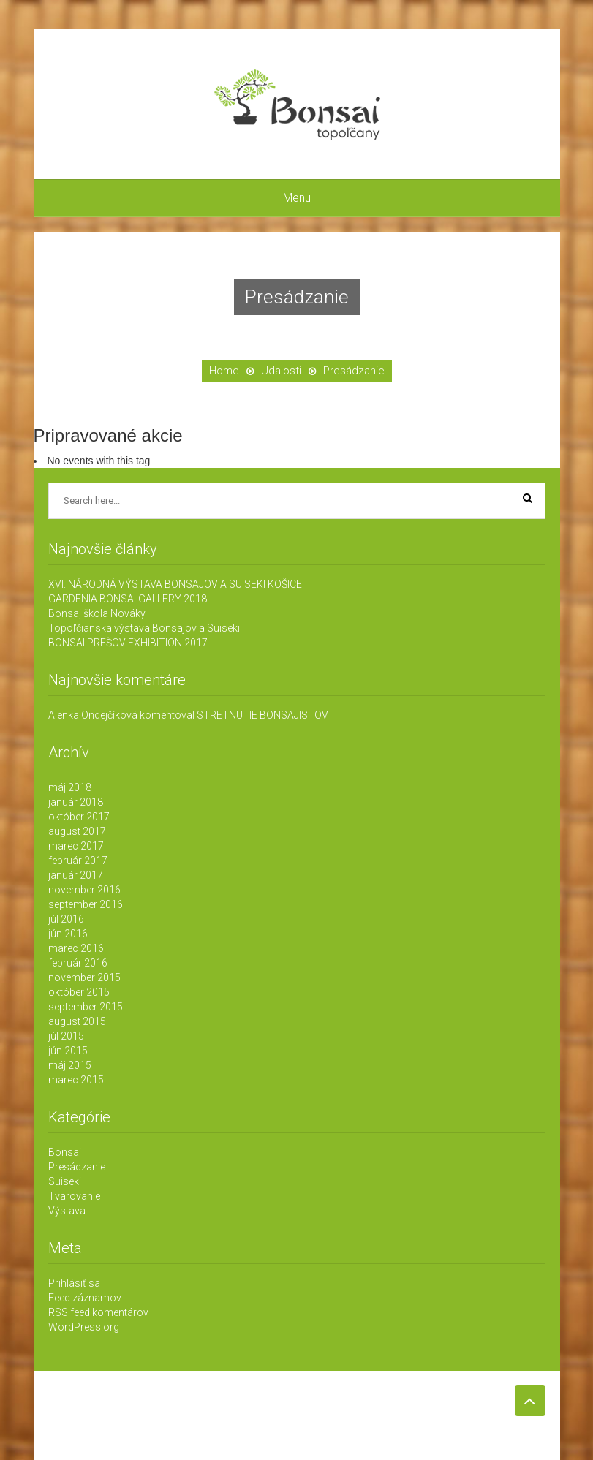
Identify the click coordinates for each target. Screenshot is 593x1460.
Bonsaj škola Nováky (97, 613)
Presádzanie (76, 1167)
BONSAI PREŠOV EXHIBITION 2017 (128, 642)
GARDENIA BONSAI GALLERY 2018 (127, 599)
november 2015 (84, 977)
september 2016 (85, 904)
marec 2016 (76, 948)
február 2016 (77, 963)
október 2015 (79, 992)
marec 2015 (76, 1080)
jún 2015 (68, 1050)
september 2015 (85, 1007)
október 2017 (79, 816)
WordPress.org (83, 1327)
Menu (297, 198)
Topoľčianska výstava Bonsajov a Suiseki (144, 628)
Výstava (67, 1211)
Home (224, 370)
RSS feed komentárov (98, 1312)
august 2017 (77, 831)
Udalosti (281, 370)
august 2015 (77, 1021)
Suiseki (64, 1181)
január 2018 (75, 802)
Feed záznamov (84, 1298)
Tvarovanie (74, 1196)
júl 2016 (66, 919)
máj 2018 (69, 787)
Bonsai (64, 1152)
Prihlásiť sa (74, 1283)
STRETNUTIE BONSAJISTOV (262, 715)
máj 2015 (69, 1065)
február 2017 (77, 860)
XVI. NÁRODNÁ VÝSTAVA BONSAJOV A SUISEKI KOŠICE (175, 584)
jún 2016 (68, 933)
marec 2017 (76, 846)
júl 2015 (66, 1036)
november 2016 (84, 890)
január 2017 (75, 875)
